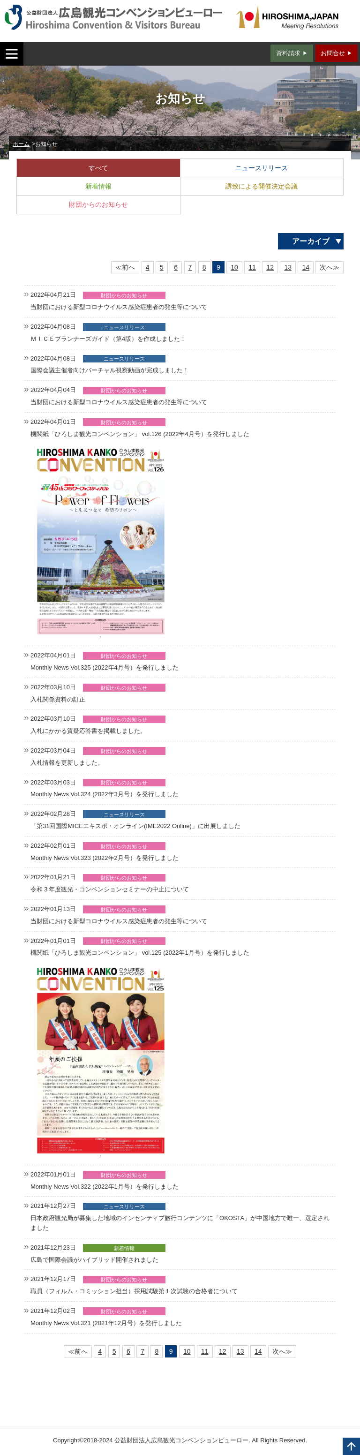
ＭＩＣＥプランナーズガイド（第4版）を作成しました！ (108, 338)
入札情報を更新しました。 (67, 762)
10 (234, 267)
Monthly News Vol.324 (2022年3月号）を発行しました (104, 794)
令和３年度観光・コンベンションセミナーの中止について (109, 889)
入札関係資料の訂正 (57, 699)
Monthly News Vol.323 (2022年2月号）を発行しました (104, 857)
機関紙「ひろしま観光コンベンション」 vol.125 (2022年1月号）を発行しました (139, 952)
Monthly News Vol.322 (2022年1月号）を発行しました (104, 1186)
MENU (11, 54)
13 (288, 267)
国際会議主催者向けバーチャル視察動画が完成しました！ (109, 370)
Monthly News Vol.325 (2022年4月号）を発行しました (104, 667)
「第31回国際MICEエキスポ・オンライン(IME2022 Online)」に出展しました (135, 825)
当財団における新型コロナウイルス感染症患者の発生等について (118, 306)
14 (305, 267)
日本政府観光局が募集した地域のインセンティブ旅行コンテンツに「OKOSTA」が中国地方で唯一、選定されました (180, 1222)
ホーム (21, 144)
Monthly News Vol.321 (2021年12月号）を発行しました (106, 1323)
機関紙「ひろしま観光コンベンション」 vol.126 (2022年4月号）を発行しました (139, 433)
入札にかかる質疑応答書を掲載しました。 (88, 730)
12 (270, 267)
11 (252, 267)
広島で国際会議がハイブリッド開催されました (94, 1259)
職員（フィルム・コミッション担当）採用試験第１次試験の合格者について (134, 1291)
